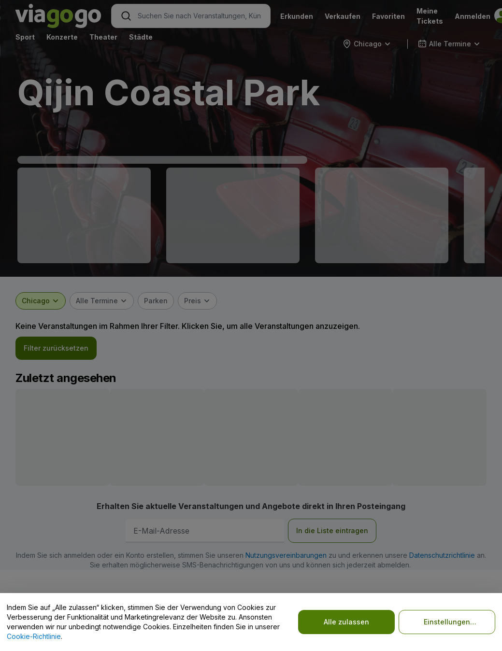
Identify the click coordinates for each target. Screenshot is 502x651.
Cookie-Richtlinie (34, 636)
